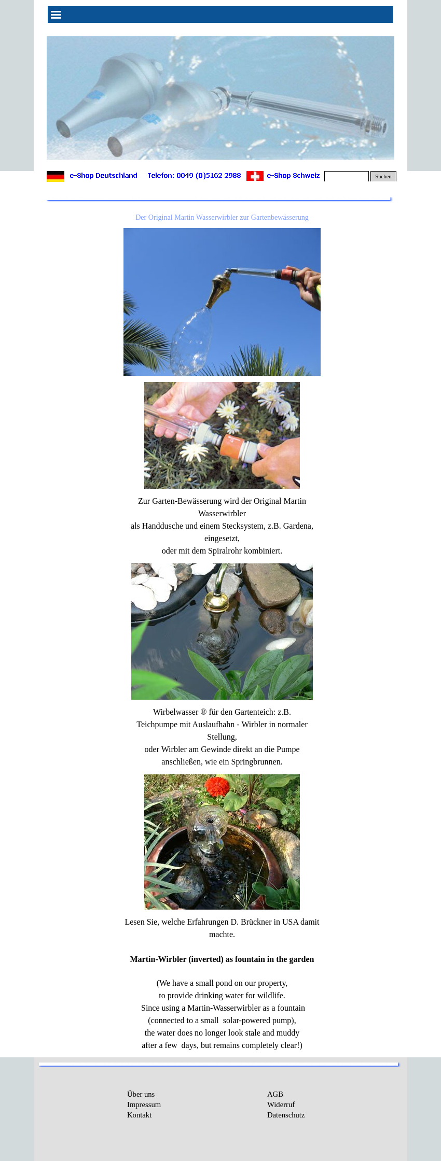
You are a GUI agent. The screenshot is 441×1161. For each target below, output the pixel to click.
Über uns (141, 1094)
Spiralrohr (225, 550)
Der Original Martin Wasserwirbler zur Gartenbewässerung (222, 217)
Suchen (383, 176)
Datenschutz (286, 1115)
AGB (275, 1094)
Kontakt (139, 1115)
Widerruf (281, 1104)
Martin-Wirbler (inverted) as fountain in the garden (222, 959)
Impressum (144, 1104)
